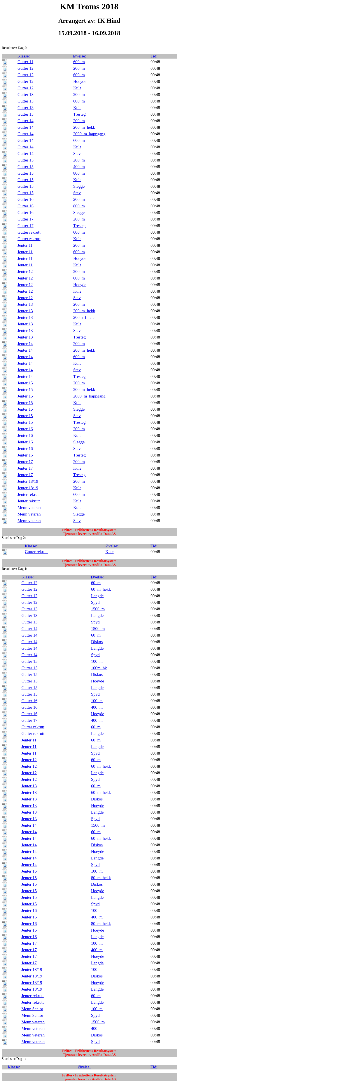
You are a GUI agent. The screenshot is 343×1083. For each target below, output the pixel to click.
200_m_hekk (84, 127)
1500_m (98, 609)
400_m (79, 166)
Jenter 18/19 (28, 481)
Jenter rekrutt (29, 494)
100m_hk (99, 668)
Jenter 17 (25, 461)
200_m (79, 68)
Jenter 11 (25, 245)
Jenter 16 (25, 429)
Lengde (97, 596)
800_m (79, 173)
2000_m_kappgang (89, 134)
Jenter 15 (25, 383)
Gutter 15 (25, 160)
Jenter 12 (25, 271)
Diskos (97, 641)
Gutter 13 (25, 94)
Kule (77, 88)
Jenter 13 (25, 304)
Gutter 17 (25, 219)
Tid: (153, 56)
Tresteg (79, 114)
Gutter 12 (25, 68)
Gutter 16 (25, 199)
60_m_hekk (101, 589)
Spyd (95, 602)
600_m (79, 61)
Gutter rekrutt (29, 232)
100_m (97, 661)
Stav (77, 153)
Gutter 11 (25, 61)
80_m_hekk (101, 877)
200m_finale (83, 317)
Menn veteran (29, 507)
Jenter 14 (25, 343)
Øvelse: (79, 56)
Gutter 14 (25, 120)
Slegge (79, 186)
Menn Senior (32, 1009)
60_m (96, 582)
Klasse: (24, 56)
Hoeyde (79, 81)
